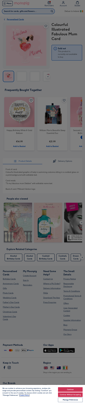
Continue (70, 389)
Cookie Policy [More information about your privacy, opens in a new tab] (24, 395)
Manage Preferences (70, 400)
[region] (42, 394)
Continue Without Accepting (70, 395)
